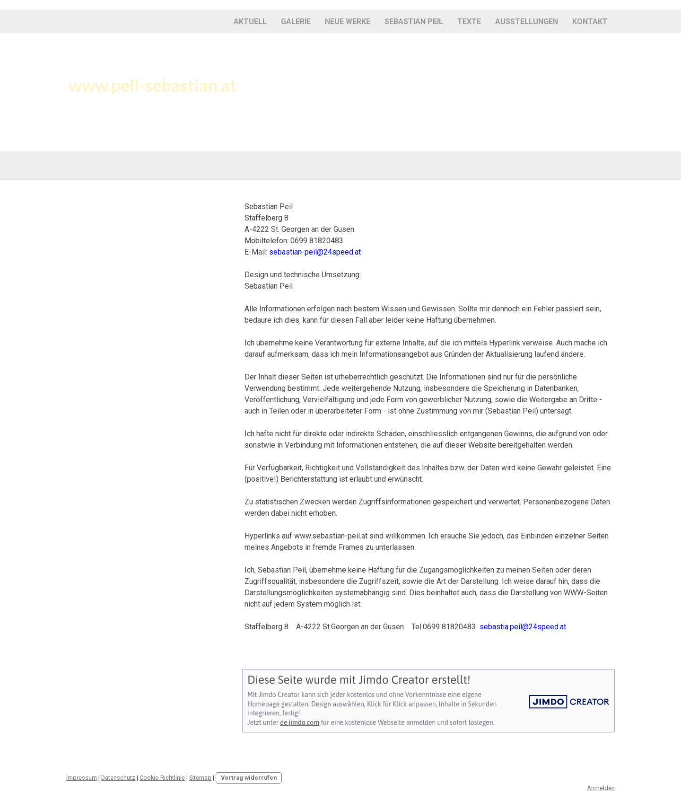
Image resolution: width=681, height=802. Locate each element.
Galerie (296, 21)
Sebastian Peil (413, 21)
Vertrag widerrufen (249, 777)
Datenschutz (118, 777)
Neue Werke (347, 21)
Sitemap (200, 777)
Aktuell (250, 21)
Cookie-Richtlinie (162, 777)
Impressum (81, 777)
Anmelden (601, 788)
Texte (469, 21)
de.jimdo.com (299, 722)
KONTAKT (590, 21)
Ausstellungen (526, 21)
